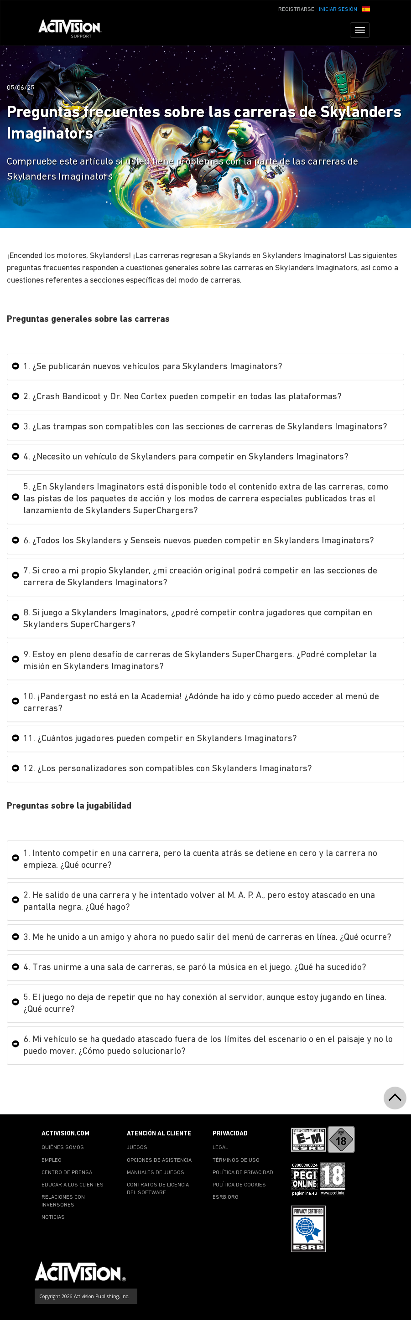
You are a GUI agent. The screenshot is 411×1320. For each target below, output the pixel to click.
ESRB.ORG (226, 1197)
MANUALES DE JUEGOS (155, 1173)
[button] (366, 8)
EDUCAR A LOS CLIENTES (73, 1185)
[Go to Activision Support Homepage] (74, 30)
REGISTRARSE (296, 9)
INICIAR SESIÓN (338, 9)
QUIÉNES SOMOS (63, 1147)
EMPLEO (52, 1160)
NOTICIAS (53, 1217)
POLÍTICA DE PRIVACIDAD (243, 1173)
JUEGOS (137, 1147)
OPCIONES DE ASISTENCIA (159, 1160)
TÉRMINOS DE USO (236, 1160)
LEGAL (220, 1147)
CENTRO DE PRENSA (67, 1173)
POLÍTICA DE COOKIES (239, 1185)
